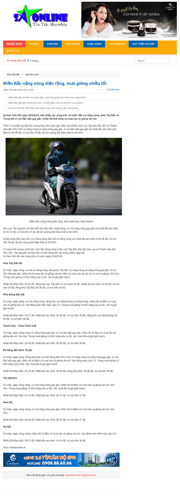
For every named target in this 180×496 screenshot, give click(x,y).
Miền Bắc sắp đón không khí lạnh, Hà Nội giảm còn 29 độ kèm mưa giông (45, 103)
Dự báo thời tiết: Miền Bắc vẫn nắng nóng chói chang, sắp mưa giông (43, 108)
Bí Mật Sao (13, 51)
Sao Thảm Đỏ (117, 44)
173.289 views (113, 89)
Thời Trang (73, 44)
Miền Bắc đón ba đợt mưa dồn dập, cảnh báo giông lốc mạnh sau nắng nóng (46, 97)
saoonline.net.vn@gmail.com (80, 475)
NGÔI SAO (14, 44)
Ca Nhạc (35, 44)
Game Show (94, 44)
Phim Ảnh (52, 44)
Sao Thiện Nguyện (143, 44)
